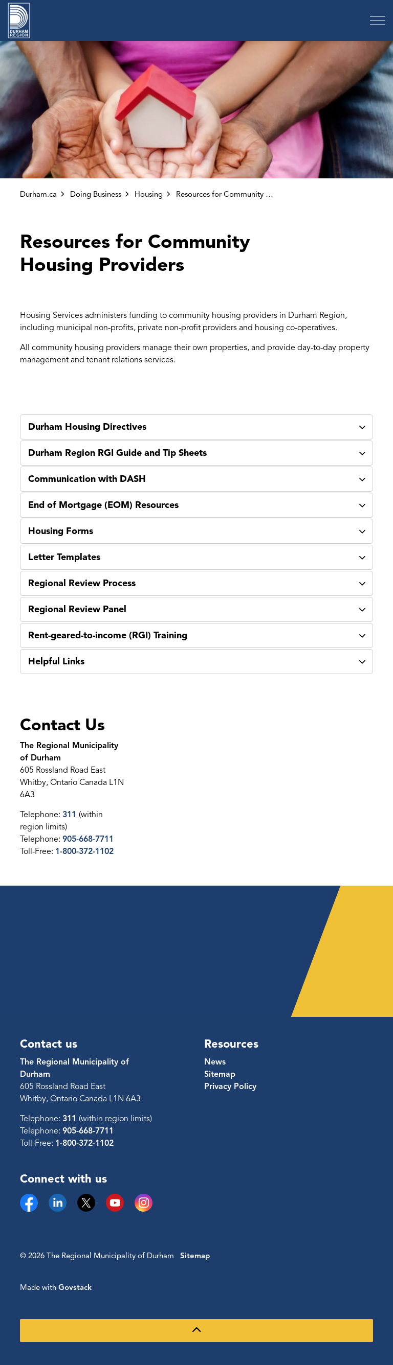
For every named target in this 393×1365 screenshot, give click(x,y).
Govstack (75, 1287)
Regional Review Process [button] (82, 583)
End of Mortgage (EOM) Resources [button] (103, 505)
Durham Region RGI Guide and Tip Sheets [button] (117, 452)
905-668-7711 (88, 839)
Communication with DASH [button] (87, 478)
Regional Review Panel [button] (77, 609)
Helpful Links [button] (56, 661)
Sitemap (219, 1074)
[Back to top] (196, 1330)
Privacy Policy (230, 1086)
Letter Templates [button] (64, 557)
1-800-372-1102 (84, 851)
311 (70, 814)
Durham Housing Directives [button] (87, 426)
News (215, 1062)
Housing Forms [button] (60, 531)
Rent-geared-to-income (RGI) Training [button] (107, 635)
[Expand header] (377, 20)
